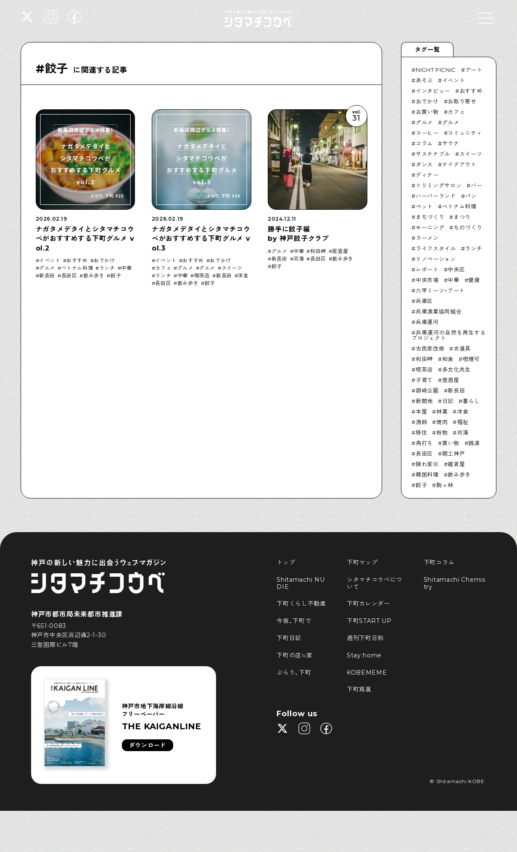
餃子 (116, 275)
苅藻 (298, 258)
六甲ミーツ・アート (440, 290)
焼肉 (442, 422)
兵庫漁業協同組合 (439, 311)
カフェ (163, 268)
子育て (424, 380)
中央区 (456, 269)
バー (476, 185)
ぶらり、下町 (294, 672)
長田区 (69, 275)
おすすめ (76, 260)
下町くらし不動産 (301, 603)
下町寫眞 (359, 689)
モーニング (430, 227)
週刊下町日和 (365, 638)
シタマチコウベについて (374, 583)
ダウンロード (147, 745)
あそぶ (424, 80)
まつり (462, 217)
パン (470, 196)
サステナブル (433, 153)
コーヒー (427, 132)
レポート (427, 269)
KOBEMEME (367, 672)
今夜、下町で (294, 621)
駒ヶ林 (445, 485)
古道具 (462, 348)
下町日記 (289, 638)
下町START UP (369, 621)
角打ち (424, 443)
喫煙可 (471, 359)
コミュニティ (465, 132)
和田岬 (318, 251)
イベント (49, 260)
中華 (126, 268)
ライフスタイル (436, 248)
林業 (442, 411)
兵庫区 (424, 301)
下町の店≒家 (294, 655)
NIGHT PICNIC (436, 69)
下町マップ (362, 562)
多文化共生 (456, 369)
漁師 (421, 422)
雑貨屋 (456, 464)
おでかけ (104, 260)
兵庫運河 (427, 322)
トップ (286, 562)
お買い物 (427, 111)
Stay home (364, 655)
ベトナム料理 (77, 268)
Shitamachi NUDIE (300, 583)
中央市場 (427, 280)
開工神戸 (453, 453)
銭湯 (474, 443)
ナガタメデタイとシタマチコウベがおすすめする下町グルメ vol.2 (85, 238)
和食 (448, 359)
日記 (448, 401)
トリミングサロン (439, 185)
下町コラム (439, 562)
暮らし (471, 401)
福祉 (462, 422)
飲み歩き (93, 275)
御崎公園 (427, 390)
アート (474, 69)
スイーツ (232, 268)
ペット (424, 206)
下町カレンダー (368, 603)
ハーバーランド (436, 196)
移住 (421, 432)
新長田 (47, 275)
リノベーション (436, 259)
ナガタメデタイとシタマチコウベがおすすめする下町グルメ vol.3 (201, 238)
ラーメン (427, 238)
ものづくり (468, 227)
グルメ (47, 268)
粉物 (442, 432)
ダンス (424, 164)
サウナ (450, 143)
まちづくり (430, 217)
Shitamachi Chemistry (454, 583)
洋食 (243, 275)
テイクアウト (459, 164)
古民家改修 (430, 348)
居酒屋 (340, 251)
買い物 (450, 443)
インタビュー (433, 90)
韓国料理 (427, 474)
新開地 (424, 401)
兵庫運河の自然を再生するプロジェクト (448, 335)
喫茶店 (202, 275)
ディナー (427, 174)
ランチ (107, 268)
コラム (424, 143)
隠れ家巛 (427, 464)
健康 (474, 280)
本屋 (421, 411)
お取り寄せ (462, 101)
